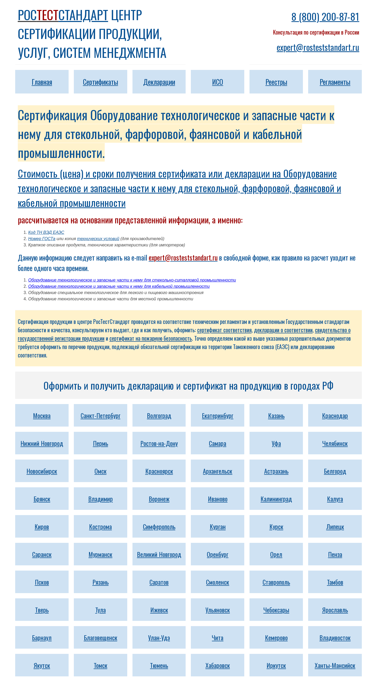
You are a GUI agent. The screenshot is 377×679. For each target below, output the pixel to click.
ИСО (217, 81)
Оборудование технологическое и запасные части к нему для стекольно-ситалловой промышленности (132, 280)
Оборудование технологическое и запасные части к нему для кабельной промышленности (119, 286)
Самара (217, 443)
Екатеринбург (217, 415)
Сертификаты (100, 81)
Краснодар (335, 415)
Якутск (42, 665)
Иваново (218, 498)
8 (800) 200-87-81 (325, 16)
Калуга (335, 498)
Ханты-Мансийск (335, 665)
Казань (276, 415)
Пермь (100, 443)
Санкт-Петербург (100, 415)
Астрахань (276, 471)
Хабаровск (218, 665)
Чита (217, 637)
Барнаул (42, 637)
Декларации (159, 81)
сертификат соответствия (224, 330)
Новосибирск (41, 471)
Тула (100, 609)
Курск (276, 526)
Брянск (42, 498)
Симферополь (159, 526)
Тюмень (159, 665)
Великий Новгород (159, 554)
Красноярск (159, 471)
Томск (100, 665)
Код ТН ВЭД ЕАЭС (46, 232)
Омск (101, 471)
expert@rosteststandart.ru (318, 47)
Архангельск (217, 471)
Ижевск (159, 609)
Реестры (276, 81)
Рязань (100, 582)
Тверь (42, 609)
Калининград (276, 498)
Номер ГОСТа (42, 238)
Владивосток (335, 637)
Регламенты (335, 81)
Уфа (276, 443)
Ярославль (335, 609)
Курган (218, 526)
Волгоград (159, 415)
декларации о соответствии (283, 330)
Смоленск (217, 582)
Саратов (159, 582)
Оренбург (217, 554)
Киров (42, 526)
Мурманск (100, 554)
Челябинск (335, 443)
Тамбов (335, 582)
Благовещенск (100, 637)
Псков (42, 582)
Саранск (42, 554)
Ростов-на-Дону (159, 443)
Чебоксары (276, 609)
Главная (42, 81)
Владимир (100, 498)
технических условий (98, 238)
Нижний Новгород (41, 443)
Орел (276, 554)
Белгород (335, 471)
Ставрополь (276, 582)
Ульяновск (218, 609)
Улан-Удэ (159, 637)
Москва (42, 415)
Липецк (335, 526)
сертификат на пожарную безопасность (150, 338)
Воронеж (159, 498)
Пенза (335, 554)
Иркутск (276, 665)
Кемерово (276, 637)
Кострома (100, 526)
